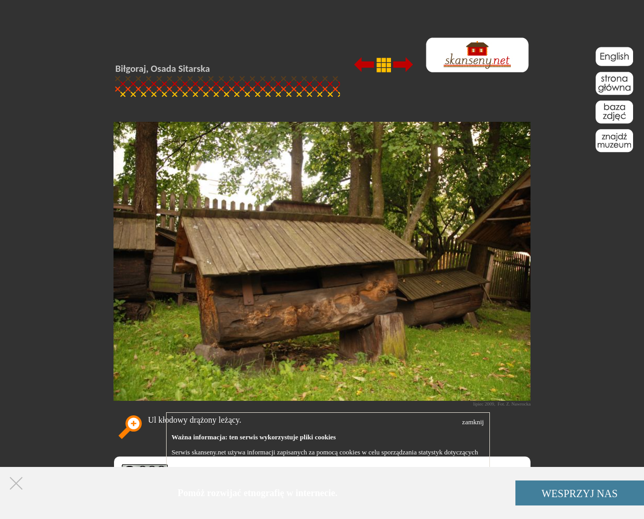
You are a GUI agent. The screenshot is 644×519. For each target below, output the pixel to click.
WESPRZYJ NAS (579, 493)
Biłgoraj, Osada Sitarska (163, 68)
